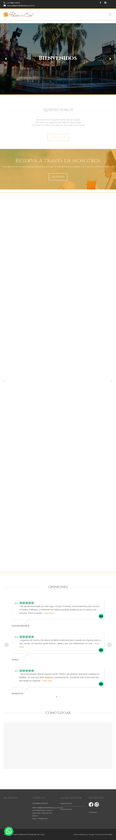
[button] (8, 831)
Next (109, 645)
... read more (48, 613)
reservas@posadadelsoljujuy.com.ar (19, 6)
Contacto (93, 812)
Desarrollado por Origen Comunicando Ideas (93, 834)
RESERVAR (58, 176)
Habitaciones (65, 803)
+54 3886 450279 (12, 3)
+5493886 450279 (40, 803)
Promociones (66, 809)
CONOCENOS (58, 140)
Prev (6, 645)
